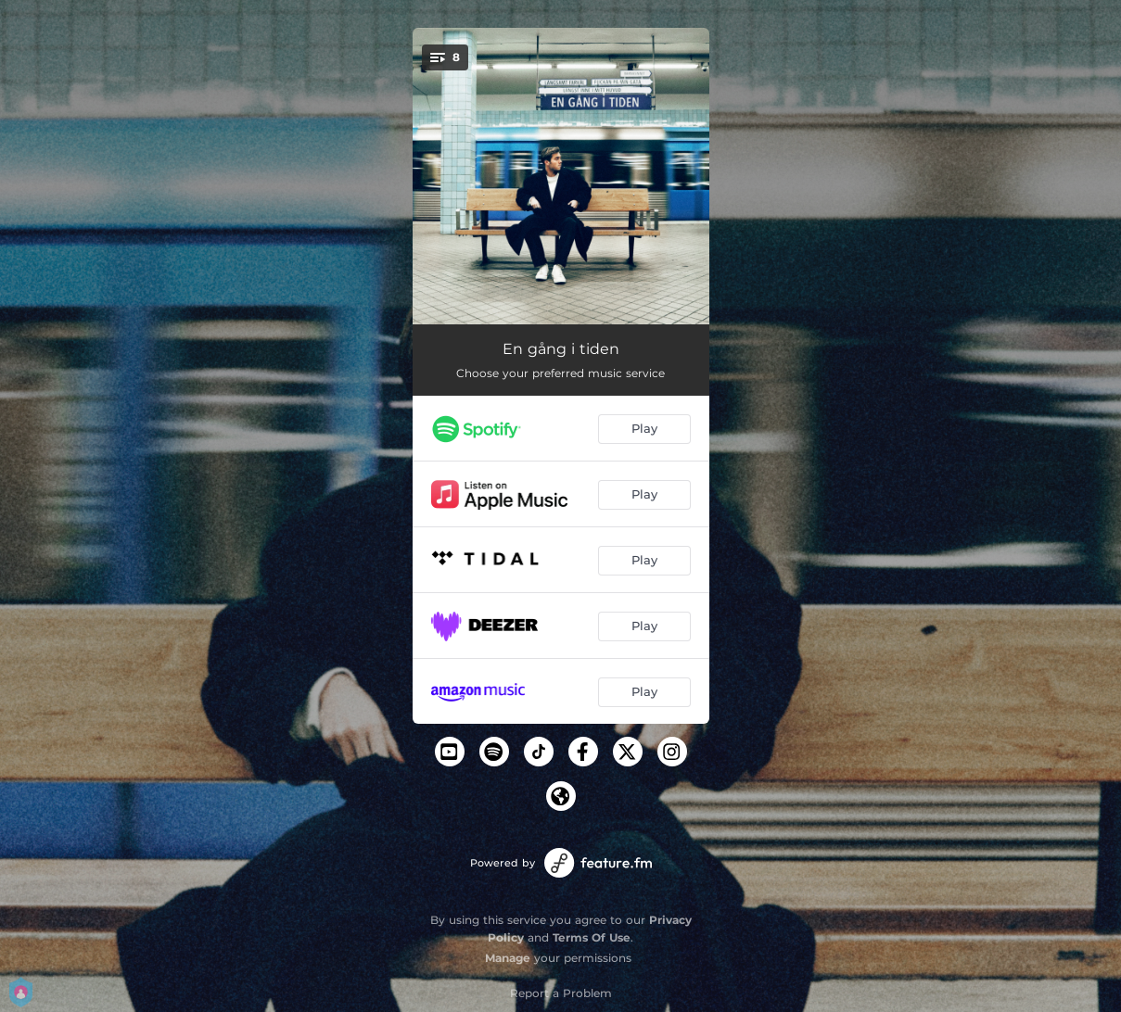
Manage (507, 958)
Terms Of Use (592, 937)
